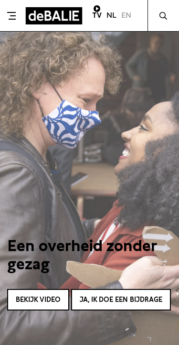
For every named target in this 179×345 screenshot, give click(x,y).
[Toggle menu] (11, 16)
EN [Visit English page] (126, 15)
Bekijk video (38, 299)
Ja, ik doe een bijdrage (121, 299)
